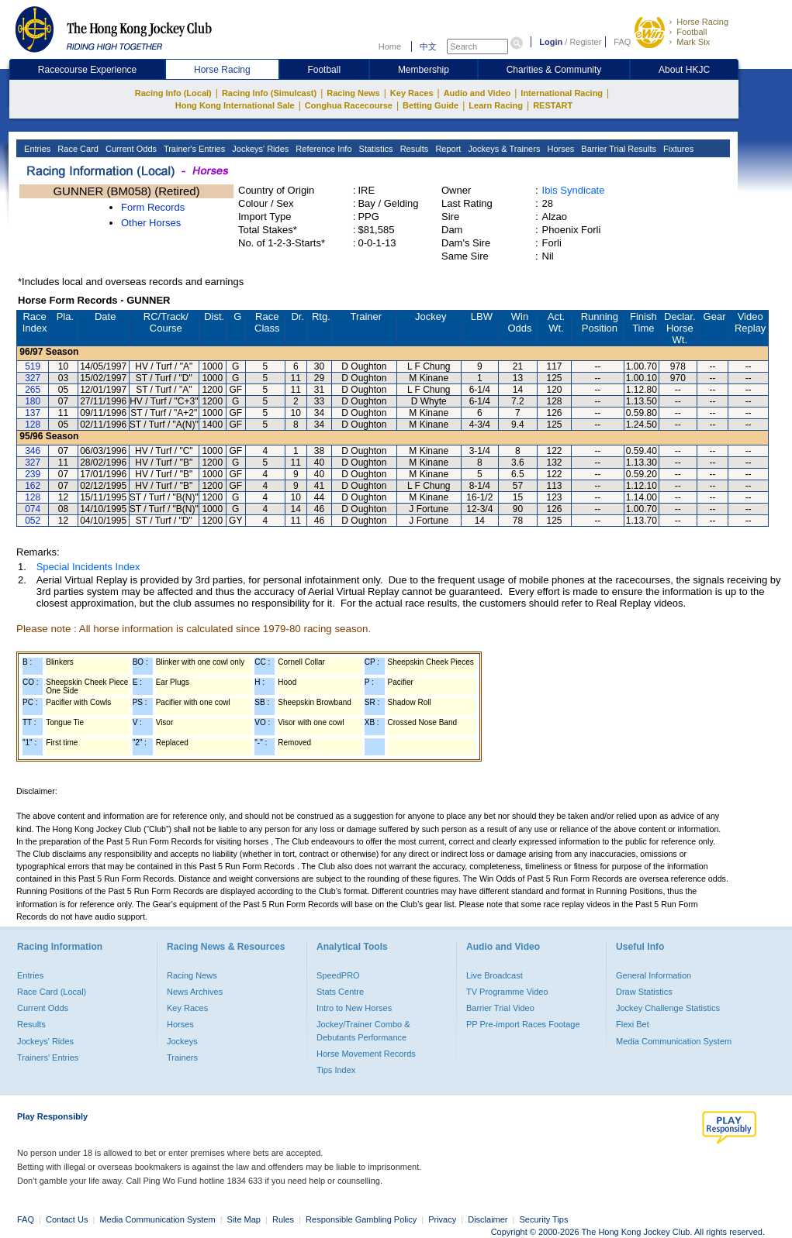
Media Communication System (673, 1041)
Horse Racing (702, 21)
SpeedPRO (338, 975)
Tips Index (335, 1070)
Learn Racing (496, 105)
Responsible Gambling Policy (361, 1219)
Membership (423, 69)
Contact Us (67, 1219)
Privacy (442, 1219)
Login (550, 41)
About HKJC (684, 69)
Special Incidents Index (88, 567)
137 (32, 413)
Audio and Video (477, 93)
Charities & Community (554, 69)
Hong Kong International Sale (235, 105)
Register (585, 41)
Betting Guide (430, 105)
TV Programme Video (507, 991)
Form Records (153, 207)
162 (32, 485)
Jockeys (182, 1041)
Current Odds (130, 148)
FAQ (622, 41)
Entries (36, 148)
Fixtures (677, 148)
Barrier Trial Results (617, 148)
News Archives (195, 991)
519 (32, 366)
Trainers (182, 1057)
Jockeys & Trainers (502, 148)
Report (447, 148)
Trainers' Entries (47, 1057)
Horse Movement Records (366, 1053)
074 (32, 509)
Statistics (375, 148)
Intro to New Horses (354, 1008)
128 (32, 424)
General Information (653, 975)
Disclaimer (487, 1219)
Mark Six (693, 41)
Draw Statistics (644, 991)
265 (32, 389)
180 (32, 401)
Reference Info (322, 148)
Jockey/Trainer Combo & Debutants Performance (363, 1030)
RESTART (552, 105)
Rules (284, 1219)
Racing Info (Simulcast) (269, 93)
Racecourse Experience (87, 69)
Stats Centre (340, 991)
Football (691, 31)
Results (413, 148)
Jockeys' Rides (259, 148)
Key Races (412, 93)
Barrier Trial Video (500, 1008)
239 (32, 474)
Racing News (353, 93)
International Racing (562, 93)
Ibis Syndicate (573, 190)
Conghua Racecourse (349, 105)
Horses (559, 148)
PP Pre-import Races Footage (523, 1024)
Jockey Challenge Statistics (668, 1008)
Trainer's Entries (193, 148)
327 (32, 378)
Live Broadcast (494, 975)
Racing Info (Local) (173, 93)
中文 (428, 46)
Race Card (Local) (51, 991)
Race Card (77, 148)
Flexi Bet (632, 1024)
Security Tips (544, 1219)
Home (390, 46)
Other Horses (151, 223)
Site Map (244, 1219)
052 (32, 520)
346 (32, 450)
